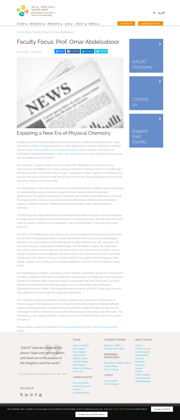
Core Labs (78, 371)
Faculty (138, 368)
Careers (139, 371)
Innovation (140, 365)
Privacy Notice (119, 409)
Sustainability (141, 355)
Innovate (55, 23)
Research (37, 23)
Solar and (108, 149)
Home (20, 32)
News (94, 23)
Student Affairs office (114, 348)
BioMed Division (80, 358)
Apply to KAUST (81, 345)
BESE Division (79, 355)
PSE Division (79, 365)
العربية (161, 12)
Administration (142, 352)
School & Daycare (81, 386)
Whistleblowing (143, 381)
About (81, 23)
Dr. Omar (66, 146)
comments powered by (70, 327)
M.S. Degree (79, 348)
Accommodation (81, 393)
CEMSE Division (80, 362)
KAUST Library (111, 369)
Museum (139, 358)
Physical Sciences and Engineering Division (56, 149)
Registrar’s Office (112, 345)
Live (69, 23)
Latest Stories (111, 381)
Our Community (80, 383)
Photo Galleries (142, 375)
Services (77, 389)
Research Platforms (82, 368)
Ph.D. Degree (79, 352)
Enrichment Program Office (117, 363)
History (138, 345)
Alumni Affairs (111, 366)
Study (22, 23)
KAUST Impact (111, 384)
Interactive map (143, 348)
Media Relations (143, 378)
